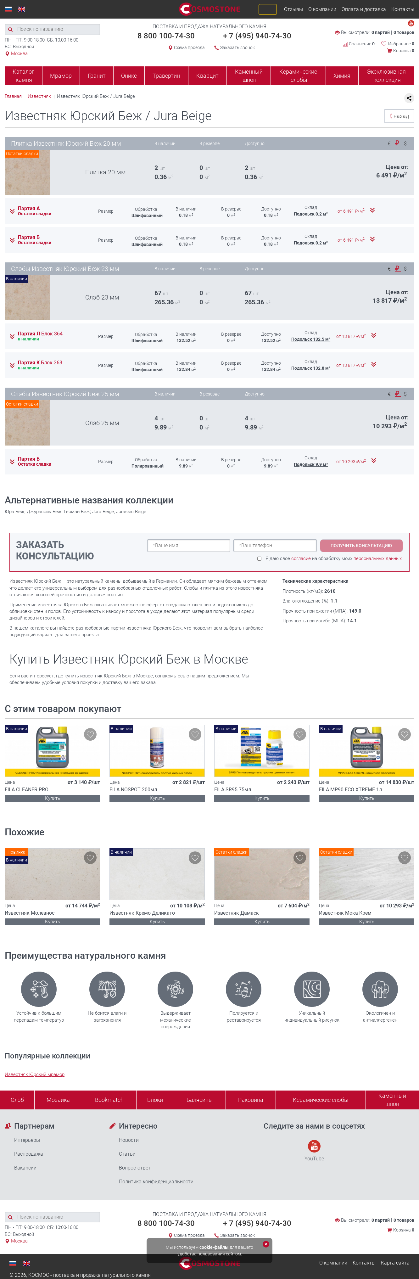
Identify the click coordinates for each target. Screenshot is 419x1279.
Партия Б (29, 237)
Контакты (402, 9)
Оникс (129, 75)
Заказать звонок (237, 47)
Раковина (250, 1100)
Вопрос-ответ (135, 1168)
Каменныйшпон (392, 1099)
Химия (341, 75)
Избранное (401, 43)
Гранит (97, 75)
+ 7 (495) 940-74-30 (257, 35)
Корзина (403, 50)
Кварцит (207, 75)
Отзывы (293, 9)
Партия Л (40, 333)
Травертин (166, 75)
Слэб (17, 1100)
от (352, 211)
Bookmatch (109, 1100)
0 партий (381, 32)
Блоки (155, 1100)
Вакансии (25, 1168)
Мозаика (58, 1100)
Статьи (127, 1154)
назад (398, 116)
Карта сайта (395, 1262)
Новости (129, 1140)
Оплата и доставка (364, 9)
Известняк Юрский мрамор (34, 1074)
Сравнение (359, 43)
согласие (301, 558)
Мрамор (61, 75)
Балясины (200, 1100)
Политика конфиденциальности (156, 1182)
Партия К (40, 362)
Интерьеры (27, 1140)
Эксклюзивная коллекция (386, 75)
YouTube (314, 1151)
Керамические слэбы (298, 75)
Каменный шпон (249, 75)
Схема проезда (189, 47)
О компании (322, 9)
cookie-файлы (214, 1247)
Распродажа (28, 1154)
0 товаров (404, 32)
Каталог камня (23, 75)
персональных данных (378, 558)
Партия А (29, 208)
